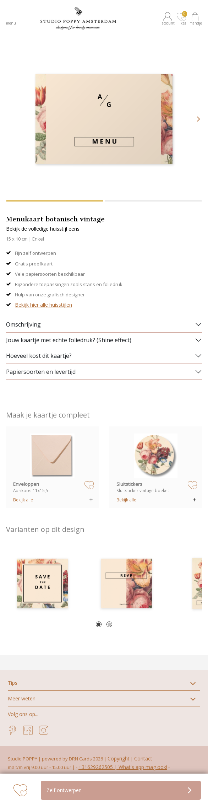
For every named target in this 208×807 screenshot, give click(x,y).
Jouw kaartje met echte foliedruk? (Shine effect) (68, 340)
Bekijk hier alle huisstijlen (43, 304)
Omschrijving (23, 324)
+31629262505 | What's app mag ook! (122, 767)
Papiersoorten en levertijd (41, 372)
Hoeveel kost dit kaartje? (39, 356)
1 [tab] (98, 624)
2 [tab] (109, 624)
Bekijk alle (23, 499)
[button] (169, 18)
